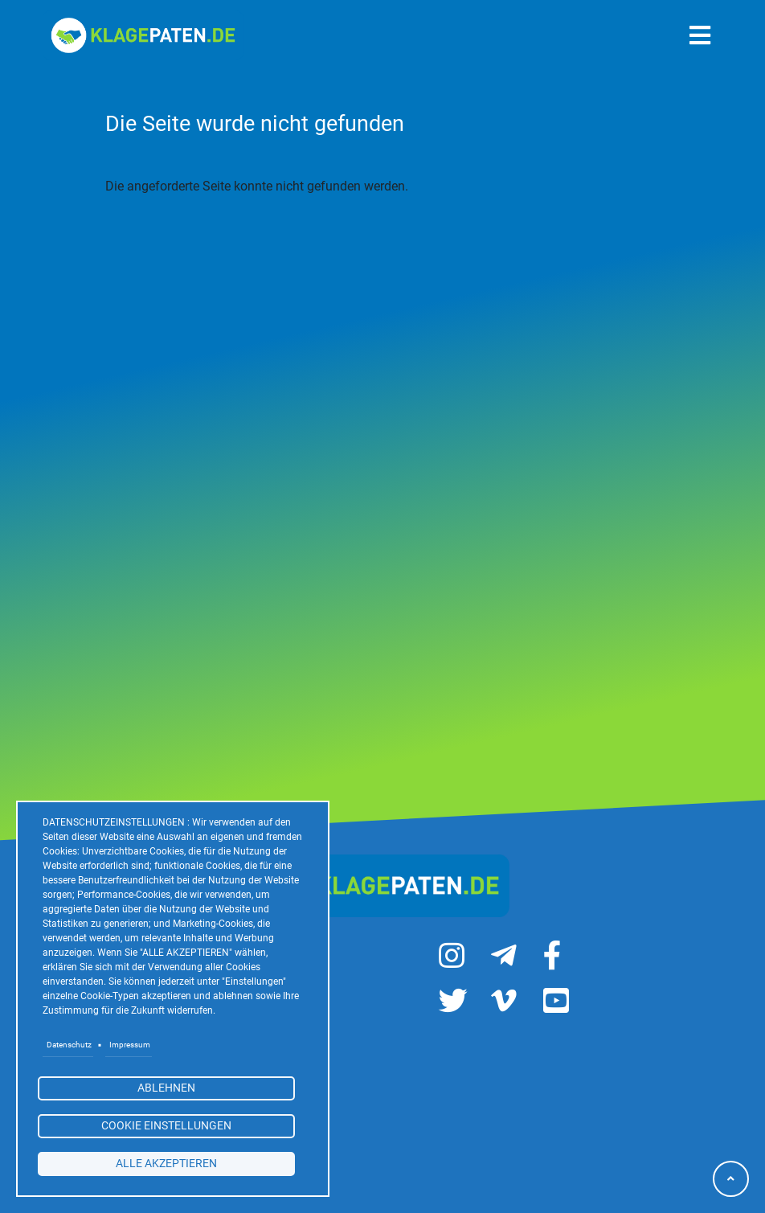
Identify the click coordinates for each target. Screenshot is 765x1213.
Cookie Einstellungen (166, 1125)
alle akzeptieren (166, 1163)
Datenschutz (69, 1044)
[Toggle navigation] (699, 35)
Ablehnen (166, 1087)
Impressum (129, 1044)
